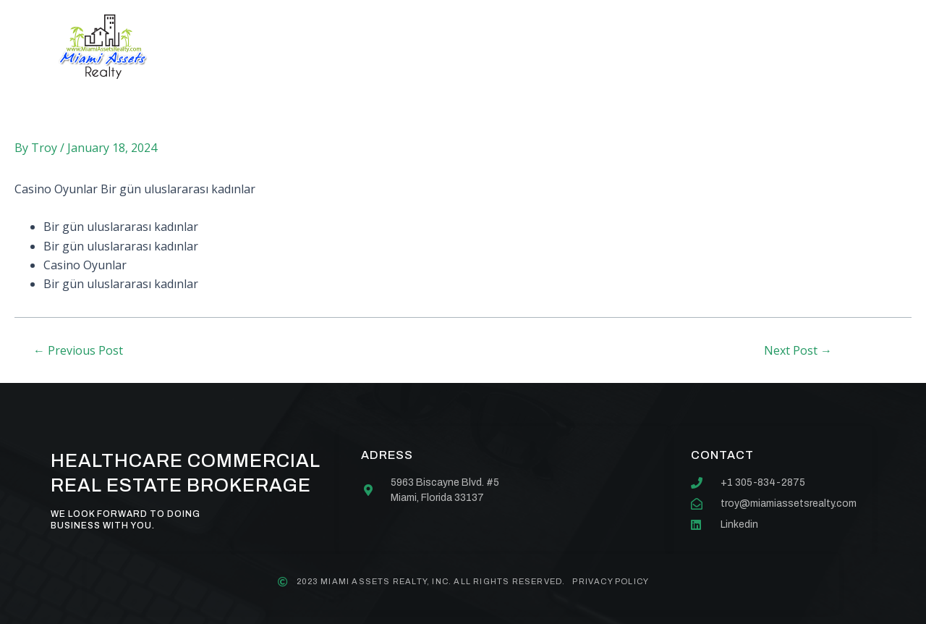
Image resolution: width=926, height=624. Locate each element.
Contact (595, 46)
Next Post (798, 350)
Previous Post (78, 350)
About (322, 46)
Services (407, 46)
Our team (501, 46)
